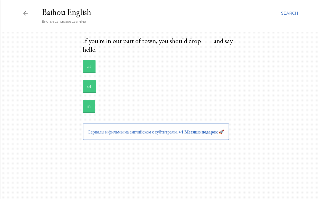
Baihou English (66, 12)
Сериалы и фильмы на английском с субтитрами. (156, 131)
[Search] (289, 13)
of (89, 86)
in (89, 106)
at (89, 66)
